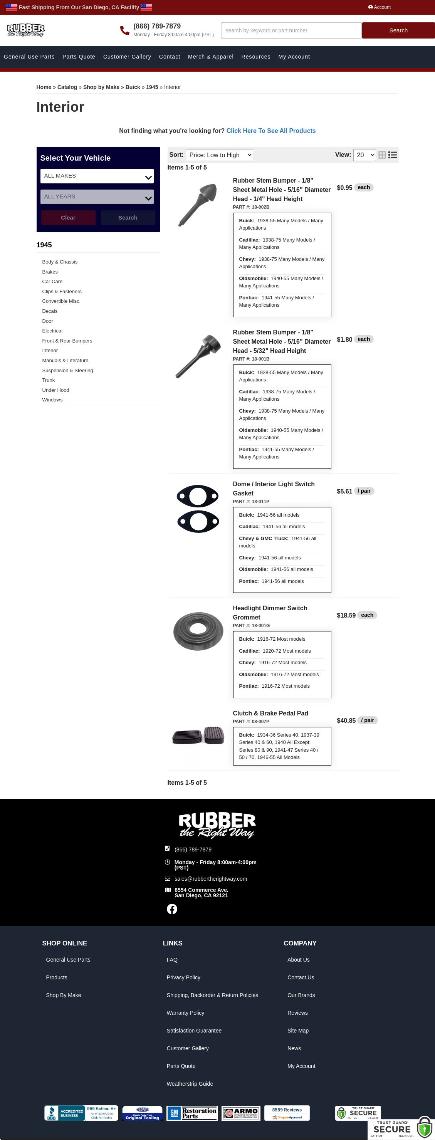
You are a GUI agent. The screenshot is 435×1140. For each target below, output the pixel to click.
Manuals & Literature (65, 360)
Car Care (52, 281)
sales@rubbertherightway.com (211, 878)
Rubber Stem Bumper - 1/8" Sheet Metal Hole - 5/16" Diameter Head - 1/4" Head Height (282, 189)
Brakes (50, 272)
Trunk (48, 380)
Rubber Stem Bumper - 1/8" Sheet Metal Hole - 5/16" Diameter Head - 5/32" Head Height (282, 341)
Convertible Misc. (61, 301)
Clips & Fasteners (62, 291)
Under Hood (55, 390)
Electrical (52, 331)
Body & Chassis (60, 262)
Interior (50, 350)
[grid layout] (382, 155)
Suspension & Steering (67, 370)
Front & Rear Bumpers (67, 341)
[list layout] (392, 155)
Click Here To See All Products (271, 131)
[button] (328, 30)
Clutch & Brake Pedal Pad (271, 713)
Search (128, 217)
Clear (68, 217)
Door (47, 321)
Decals (50, 311)
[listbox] (97, 176)
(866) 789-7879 (193, 849)
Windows (52, 400)
